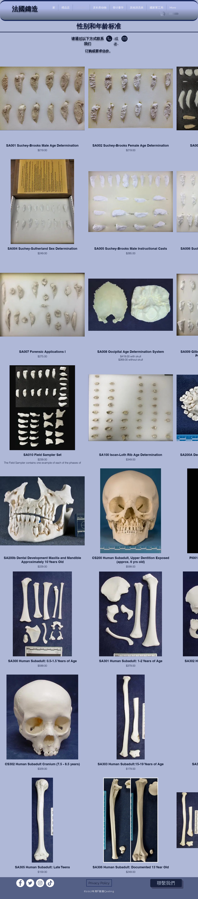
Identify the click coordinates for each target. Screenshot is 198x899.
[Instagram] (40, 883)
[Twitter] (30, 883)
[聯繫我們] (166, 883)
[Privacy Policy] (99, 883)
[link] (162, 13)
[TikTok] (50, 883)
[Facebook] (20, 883)
